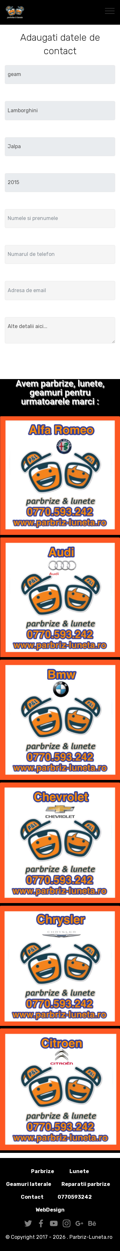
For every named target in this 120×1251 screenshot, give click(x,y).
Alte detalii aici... (60, 330)
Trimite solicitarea (60, 362)
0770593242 (75, 1197)
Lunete (79, 1171)
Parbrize (42, 1171)
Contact (32, 1197)
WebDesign (60, 1210)
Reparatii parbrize (85, 1184)
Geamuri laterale (28, 1184)
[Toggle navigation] (110, 10)
